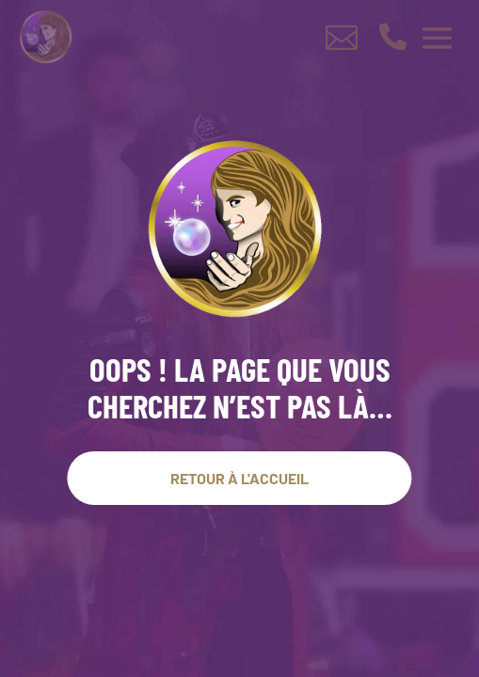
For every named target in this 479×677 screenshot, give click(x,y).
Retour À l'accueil (239, 478)
